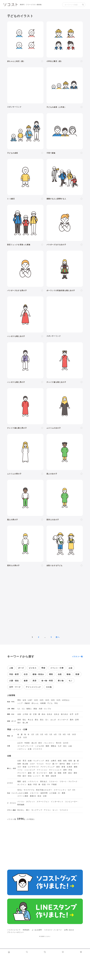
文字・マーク (15, 687)
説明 (77, 719)
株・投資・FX (44, 784)
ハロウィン (21, 749)
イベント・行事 (57, 668)
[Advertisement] (25, 85)
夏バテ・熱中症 (58, 764)
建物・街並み (38, 674)
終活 (47, 760)
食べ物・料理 (47, 681)
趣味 (30, 773)
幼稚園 (43, 703)
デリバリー (21, 773)
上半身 (25, 714)
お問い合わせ (69, 930)
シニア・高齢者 (23, 703)
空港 (19, 776)
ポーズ (21, 668)
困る (37, 719)
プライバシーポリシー (15, 932)
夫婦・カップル (45, 708)
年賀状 (27, 743)
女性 (24, 700)
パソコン (20, 801)
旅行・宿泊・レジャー (31, 776)
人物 (11, 668)
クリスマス (37, 749)
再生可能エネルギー (44, 790)
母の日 (58, 743)
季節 (43, 668)
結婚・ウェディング (36, 760)
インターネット (57, 801)
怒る (42, 719)
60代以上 (66, 700)
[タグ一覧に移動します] (45, 952)
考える (30, 719)
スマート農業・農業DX (26, 796)
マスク (48, 764)
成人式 (34, 743)
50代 (58, 700)
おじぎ (53, 719)
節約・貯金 (67, 770)
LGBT (30, 700)
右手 (71, 714)
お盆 (70, 746)
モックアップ (36, 810)
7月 (59, 734)
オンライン (21, 784)
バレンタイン (49, 743)
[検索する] (83, 4)
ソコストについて (14, 930)
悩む (24, 719)
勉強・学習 (32, 784)
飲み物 (25, 764)
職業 (19, 781)
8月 (64, 734)
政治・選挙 (72, 773)
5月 (50, 734)
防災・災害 (42, 796)
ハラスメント (33, 781)
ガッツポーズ (63, 719)
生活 (26, 674)
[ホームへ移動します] (9, 952)
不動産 (54, 784)
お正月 (20, 743)
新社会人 (43, 781)
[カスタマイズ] (81, 952)
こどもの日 (39, 746)
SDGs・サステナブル (25, 790)
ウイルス (40, 764)
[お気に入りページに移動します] (63, 952)
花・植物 (57, 773)
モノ (70, 681)
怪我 (70, 760)
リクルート (53, 781)
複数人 (29, 708)
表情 (19, 719)
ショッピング (29, 770)
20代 (42, 700)
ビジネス (32, 668)
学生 (56, 703)
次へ (57, 637)
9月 (69, 734)
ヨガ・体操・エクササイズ (28, 767)
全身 (19, 714)
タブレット (30, 801)
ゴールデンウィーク (25, 746)
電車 (47, 776)
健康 (26, 681)
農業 (63, 793)
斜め (43, 714)
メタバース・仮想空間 (39, 793)
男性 (19, 700)
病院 (59, 760)
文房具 (69, 767)
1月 (32, 734)
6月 (55, 734)
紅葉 (30, 749)
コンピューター (71, 801)
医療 (77, 674)
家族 (35, 708)
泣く (47, 719)
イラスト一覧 (77, 656)
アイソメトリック (33, 687)
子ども (50, 703)
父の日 (65, 743)
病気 (65, 760)
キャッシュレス (55, 770)
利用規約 (26, 930)
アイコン (47, 810)
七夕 (59, 746)
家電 (63, 767)
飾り (28, 810)
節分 (40, 743)
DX (73, 790)
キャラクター (42, 773)
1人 (18, 708)
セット (55, 810)
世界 (65, 773)
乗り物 (61, 681)
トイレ (20, 770)
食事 (19, 764)
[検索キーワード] (71, 4)
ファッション (42, 770)
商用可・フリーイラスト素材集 (31, 4)
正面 (35, 714)
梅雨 (47, 746)
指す (19, 722)
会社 (24, 781)
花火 (65, 746)
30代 (47, 700)
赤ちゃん (35, 703)
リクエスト (64, 810)
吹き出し (20, 810)
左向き (56, 714)
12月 (25, 737)
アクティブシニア (47, 767)
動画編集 (20, 804)
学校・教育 (14, 674)
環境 (51, 674)
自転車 (53, 776)
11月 (19, 737)
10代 (36, 700)
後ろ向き (64, 714)
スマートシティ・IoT (62, 790)
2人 (23, 708)
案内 (72, 719)
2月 (37, 734)
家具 (58, 767)
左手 (77, 714)
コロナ (32, 764)
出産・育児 (21, 760)
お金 (70, 668)
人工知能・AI (54, 793)
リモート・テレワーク (68, 781)
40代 (53, 700)
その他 (49, 687)
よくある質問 (37, 930)
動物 (69, 674)
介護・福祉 (14, 681)
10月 (74, 734)
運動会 (53, 746)
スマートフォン (43, 801)
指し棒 (25, 722)
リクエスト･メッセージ (53, 930)
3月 (41, 734)
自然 (60, 674)
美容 (34, 681)
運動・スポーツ (73, 764)
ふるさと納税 (22, 793)
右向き (49, 714)
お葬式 (53, 760)
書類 (75, 767)
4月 (46, 734)
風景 (51, 773)
